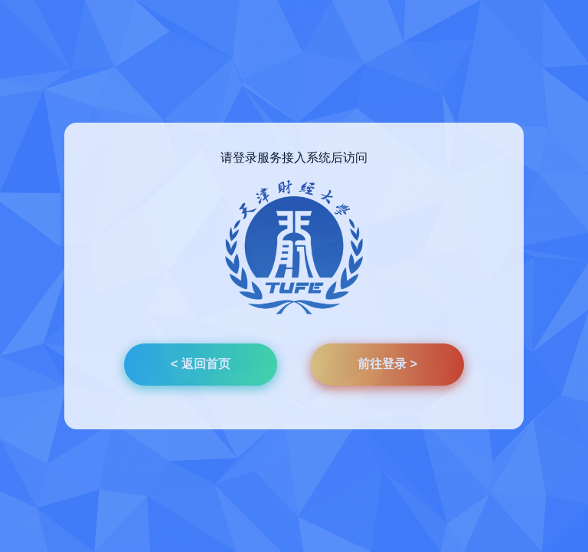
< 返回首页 (200, 363)
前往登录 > (387, 363)
